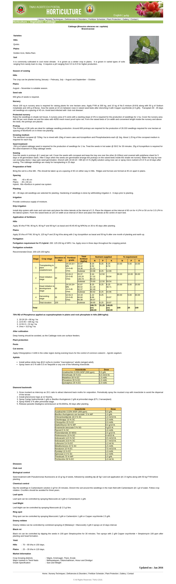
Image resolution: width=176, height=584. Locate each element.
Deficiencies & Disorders (76, 19)
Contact (134, 19)
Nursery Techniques (54, 19)
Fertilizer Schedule (96, 19)
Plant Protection (114, 19)
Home (41, 19)
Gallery (126, 19)
